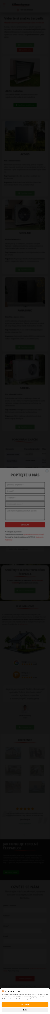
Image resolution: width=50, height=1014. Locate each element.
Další (25, 1010)
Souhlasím (25, 1004)
